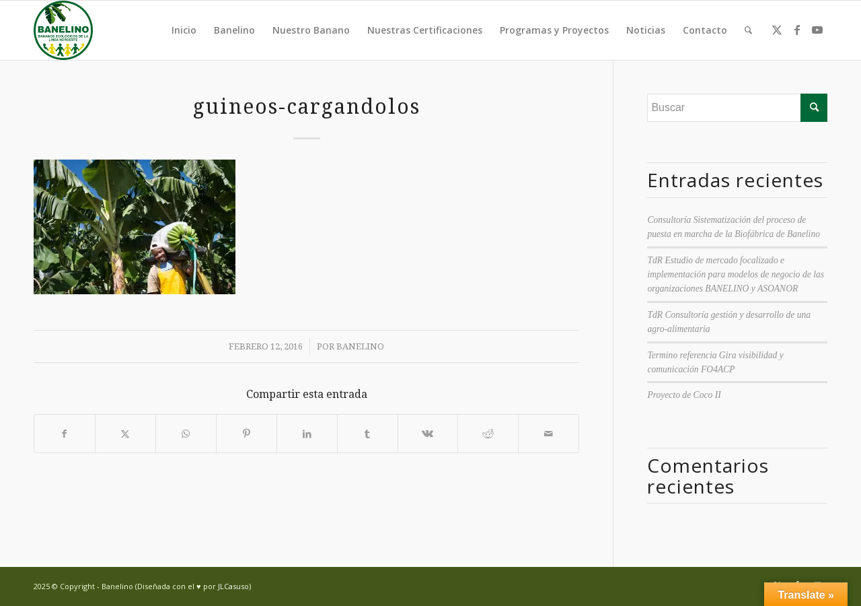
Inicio (184, 30)
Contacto (705, 30)
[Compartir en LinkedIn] (307, 433)
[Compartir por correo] (548, 433)
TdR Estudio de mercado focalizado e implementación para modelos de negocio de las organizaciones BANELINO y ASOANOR (735, 274)
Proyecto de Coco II (683, 395)
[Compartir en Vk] (428, 433)
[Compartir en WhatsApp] (186, 433)
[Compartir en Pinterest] (246, 433)
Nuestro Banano (311, 30)
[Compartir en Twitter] (125, 433)
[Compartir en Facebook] (64, 433)
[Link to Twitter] (777, 30)
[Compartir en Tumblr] (368, 433)
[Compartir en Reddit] (488, 433)
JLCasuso (233, 586)
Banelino (234, 30)
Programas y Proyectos (554, 30)
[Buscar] (748, 30)
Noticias (645, 30)
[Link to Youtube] (817, 30)
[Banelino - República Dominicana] (63, 30)
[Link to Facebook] (797, 30)
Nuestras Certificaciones (424, 30)
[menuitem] (748, 30)
